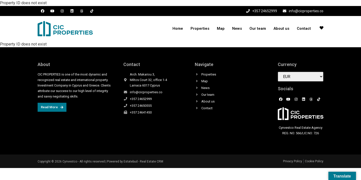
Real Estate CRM (151, 161)
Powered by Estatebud (122, 161)
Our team (257, 28)
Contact (304, 28)
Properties (200, 28)
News (237, 28)
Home (177, 28)
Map (221, 28)
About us (281, 28)
